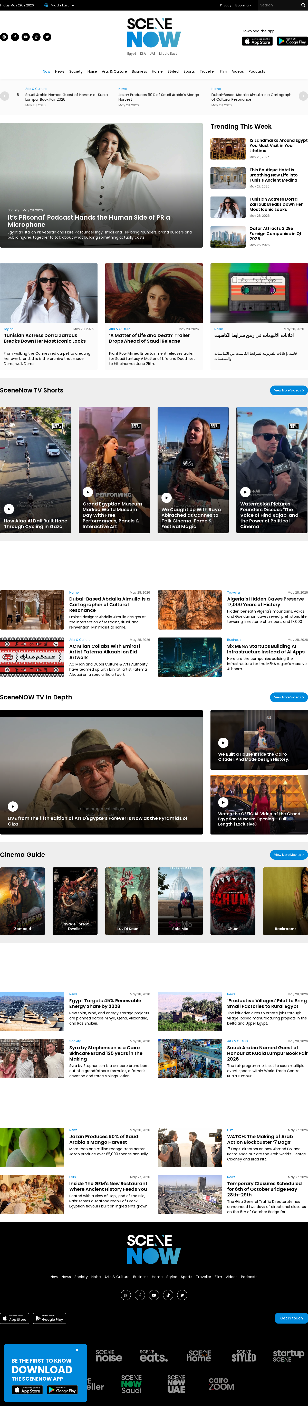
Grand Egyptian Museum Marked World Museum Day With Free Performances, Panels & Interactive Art (114, 508)
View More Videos (287, 390)
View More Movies (287, 854)
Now (46, 71)
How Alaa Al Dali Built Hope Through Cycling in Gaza (35, 516)
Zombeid (22, 928)
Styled (173, 71)
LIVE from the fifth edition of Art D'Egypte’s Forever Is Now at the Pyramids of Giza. (101, 814)
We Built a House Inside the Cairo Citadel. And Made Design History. (259, 750)
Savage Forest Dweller (75, 926)
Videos (238, 71)
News (59, 71)
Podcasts (257, 71)
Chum (232, 928)
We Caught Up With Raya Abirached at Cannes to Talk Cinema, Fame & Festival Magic (193, 511)
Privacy (226, 5)
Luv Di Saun (127, 928)
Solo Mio (180, 928)
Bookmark (243, 5)
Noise (92, 71)
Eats (72, 1177)
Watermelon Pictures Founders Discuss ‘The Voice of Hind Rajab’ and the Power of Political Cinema (272, 508)
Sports (189, 71)
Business (139, 71)
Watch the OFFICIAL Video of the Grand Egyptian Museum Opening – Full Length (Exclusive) (259, 812)
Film (223, 71)
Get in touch (291, 1318)
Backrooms (285, 928)
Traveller (207, 71)
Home (157, 71)
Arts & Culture (114, 71)
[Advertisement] (78, 565)
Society (76, 71)
